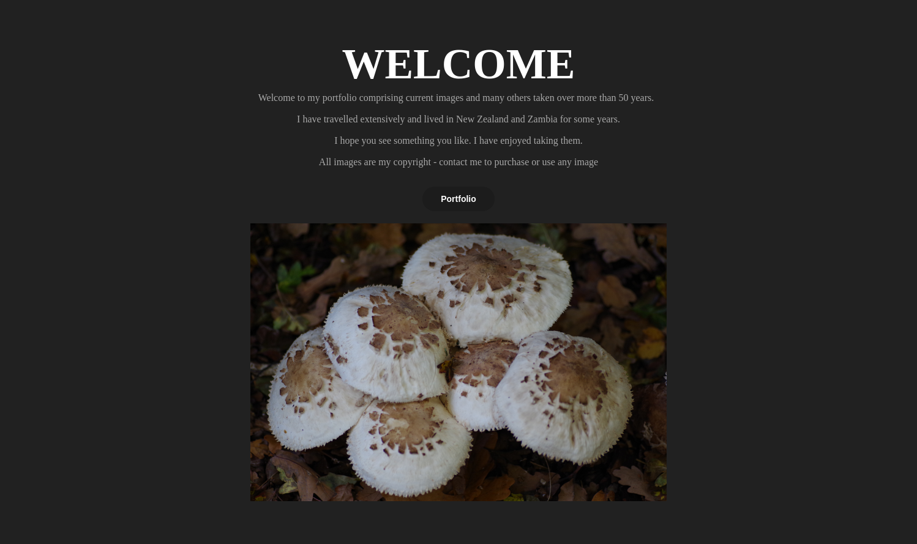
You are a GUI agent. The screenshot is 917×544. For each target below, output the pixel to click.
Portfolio (458, 199)
